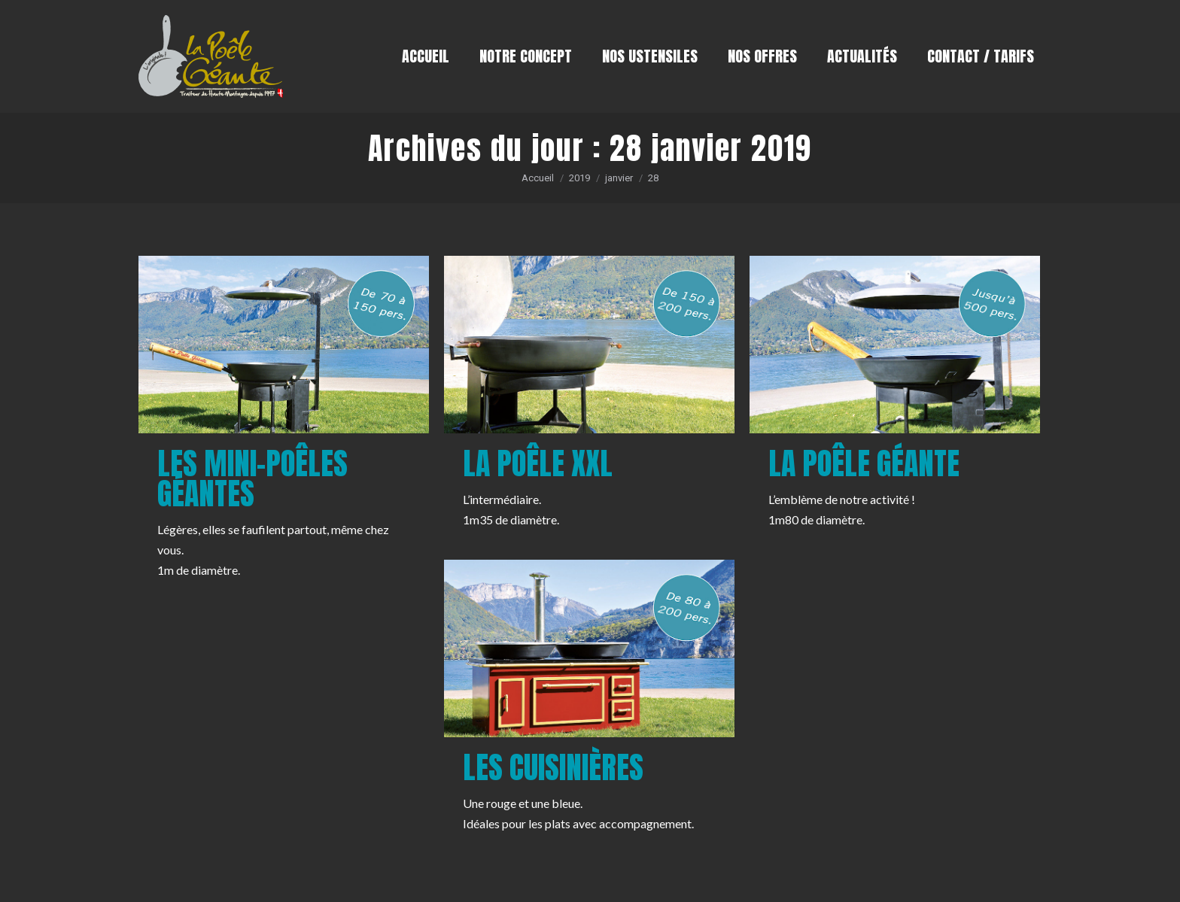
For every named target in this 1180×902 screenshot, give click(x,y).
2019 (579, 178)
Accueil (538, 178)
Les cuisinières (553, 767)
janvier (619, 178)
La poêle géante (864, 463)
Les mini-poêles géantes (252, 478)
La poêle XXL (538, 463)
